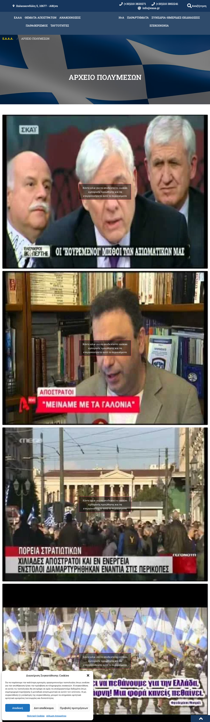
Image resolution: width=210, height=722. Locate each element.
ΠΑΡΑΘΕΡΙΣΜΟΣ (37, 25)
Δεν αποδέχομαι (44, 708)
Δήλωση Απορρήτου (56, 715)
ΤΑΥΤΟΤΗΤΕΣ (59, 25)
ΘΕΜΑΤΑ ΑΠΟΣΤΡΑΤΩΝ (41, 17)
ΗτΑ (121, 17)
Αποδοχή (17, 708)
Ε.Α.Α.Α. (7, 38)
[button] (88, 675)
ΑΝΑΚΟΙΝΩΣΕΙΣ (70, 17)
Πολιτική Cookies (36, 715)
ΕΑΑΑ (18, 17)
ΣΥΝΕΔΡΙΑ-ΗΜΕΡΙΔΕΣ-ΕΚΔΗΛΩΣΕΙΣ (176, 17)
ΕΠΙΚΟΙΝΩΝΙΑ (159, 25)
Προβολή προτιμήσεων (74, 708)
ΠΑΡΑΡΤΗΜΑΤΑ (138, 17)
